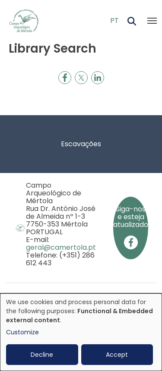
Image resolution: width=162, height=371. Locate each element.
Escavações (81, 144)
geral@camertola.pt (61, 247)
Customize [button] (22, 332)
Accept (117, 354)
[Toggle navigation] (152, 21)
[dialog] (81, 332)
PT (114, 20)
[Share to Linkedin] (97, 77)
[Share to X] (81, 77)
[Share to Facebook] (64, 77)
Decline (42, 354)
